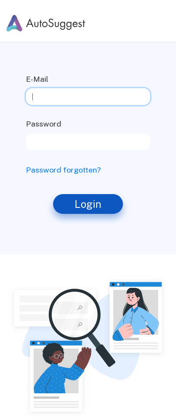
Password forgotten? (63, 169)
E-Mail (37, 78)
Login (88, 204)
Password (43, 123)
